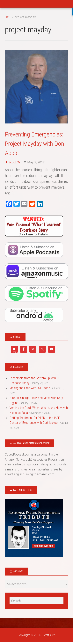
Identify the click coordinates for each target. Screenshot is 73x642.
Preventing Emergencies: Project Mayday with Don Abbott (34, 144)
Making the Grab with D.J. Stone (30, 388)
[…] (13, 193)
